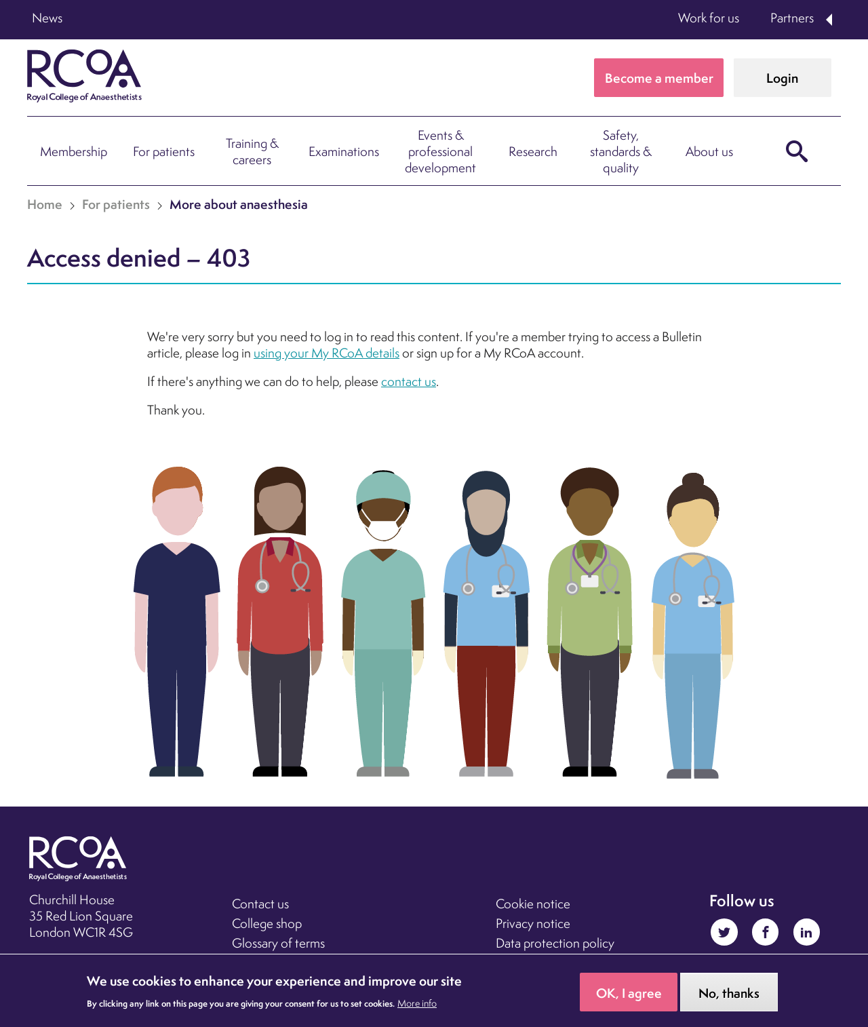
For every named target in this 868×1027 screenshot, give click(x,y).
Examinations (344, 151)
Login (782, 78)
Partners (792, 17)
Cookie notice (533, 903)
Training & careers (252, 151)
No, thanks (729, 998)
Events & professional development (440, 151)
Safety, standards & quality (621, 151)
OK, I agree (629, 998)
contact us (408, 381)
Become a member (659, 78)
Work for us (708, 17)
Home (44, 204)
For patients (164, 151)
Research (533, 151)
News (47, 17)
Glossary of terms (278, 943)
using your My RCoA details (326, 353)
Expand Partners (830, 20)
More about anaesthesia (239, 204)
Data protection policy (555, 943)
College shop (267, 923)
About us (709, 151)
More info (417, 1008)
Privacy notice (533, 923)
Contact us (260, 903)
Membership (73, 151)
